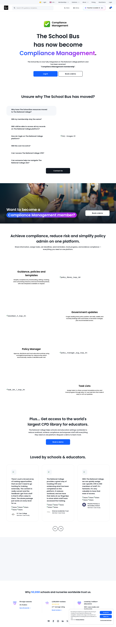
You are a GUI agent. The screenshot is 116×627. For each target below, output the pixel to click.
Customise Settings (105, 620)
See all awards (25, 608)
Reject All (105, 616)
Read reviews (57, 610)
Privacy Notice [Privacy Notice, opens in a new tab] (80, 619)
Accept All (106, 612)
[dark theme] (42, 2)
